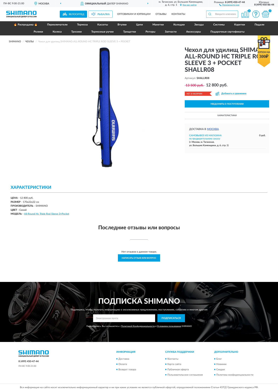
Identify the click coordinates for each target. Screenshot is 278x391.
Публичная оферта (178, 369)
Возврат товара (127, 369)
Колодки (179, 24)
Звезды (199, 24)
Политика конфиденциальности (234, 375)
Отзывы (160, 14)
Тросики (76, 31)
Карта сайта (174, 364)
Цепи (139, 24)
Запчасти (171, 31)
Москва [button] (213, 129)
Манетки (158, 24)
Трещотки (129, 31)
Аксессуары (193, 31)
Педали (259, 24)
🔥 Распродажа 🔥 (26, 24)
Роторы (150, 31)
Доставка (123, 359)
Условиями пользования (169, 326)
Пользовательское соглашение (185, 375)
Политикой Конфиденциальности (138, 326)
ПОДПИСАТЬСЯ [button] (171, 318)
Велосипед (76, 14)
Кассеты (102, 24)
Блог (219, 359)
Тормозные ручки (102, 31)
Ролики (38, 31)
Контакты (178, 14)
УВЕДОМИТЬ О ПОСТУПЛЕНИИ (227, 104)
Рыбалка (104, 14)
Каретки (239, 24)
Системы (219, 24)
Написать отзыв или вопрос (139, 258)
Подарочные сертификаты (227, 31)
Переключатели (57, 24)
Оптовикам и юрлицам (134, 14)
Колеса (57, 31)
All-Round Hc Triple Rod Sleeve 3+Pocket (46, 214)
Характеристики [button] (227, 115)
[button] (229, 5)
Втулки (122, 24)
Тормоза (82, 24)
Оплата (122, 364)
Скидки (220, 369)
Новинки (221, 364)
